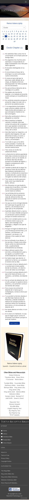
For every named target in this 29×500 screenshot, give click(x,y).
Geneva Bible (20, 392)
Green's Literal (19, 398)
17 (14, 34)
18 (17, 34)
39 (25, 39)
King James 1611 (19, 387)
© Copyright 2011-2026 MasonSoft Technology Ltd (14, 495)
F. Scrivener (10, 379)
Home (4, 430)
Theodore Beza (10, 377)
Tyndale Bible (8, 383)
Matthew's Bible (10, 385)
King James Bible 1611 (7, 474)
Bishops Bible (8, 387)
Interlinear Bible (6, 437)
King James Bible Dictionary (9, 477)
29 (23, 36)
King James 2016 (9, 392)
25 (11, 36)
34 (11, 39)
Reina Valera (19, 379)
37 (20, 39)
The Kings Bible (5, 471)
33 (9, 39)
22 (3, 36)
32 (6, 39)
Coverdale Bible (19, 383)
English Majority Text (14, 408)
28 (20, 36)
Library (4, 434)
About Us (4, 452)
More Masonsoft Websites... (9, 483)
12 (26, 31)
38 (23, 39)
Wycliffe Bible (14, 406)
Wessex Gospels (14, 404)
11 (24, 31)
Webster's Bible (14, 394)
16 (12, 34)
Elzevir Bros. (20, 377)
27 (17, 36)
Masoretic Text (14, 402)
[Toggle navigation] (26, 1)
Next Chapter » (14, 323)
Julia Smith (9, 398)
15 (9, 34)
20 (22, 34)
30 (25, 36)
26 (14, 36)
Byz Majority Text (14, 410)
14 (6, 34)
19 (20, 34)
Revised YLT (20, 396)
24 (9, 36)
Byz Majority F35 (14, 413)
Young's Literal (10, 396)
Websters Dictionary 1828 (8, 480)
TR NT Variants (14, 415)
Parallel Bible (6, 440)
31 (3, 39)
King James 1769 (14, 390)
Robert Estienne (14, 375)
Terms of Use (5, 455)
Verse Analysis (6, 443)
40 (14, 41)
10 (21, 31)
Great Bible (20, 385)
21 (25, 34)
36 (17, 39)
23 (6, 36)
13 (3, 34)
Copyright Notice (6, 461)
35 (14, 39)
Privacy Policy (5, 458)
